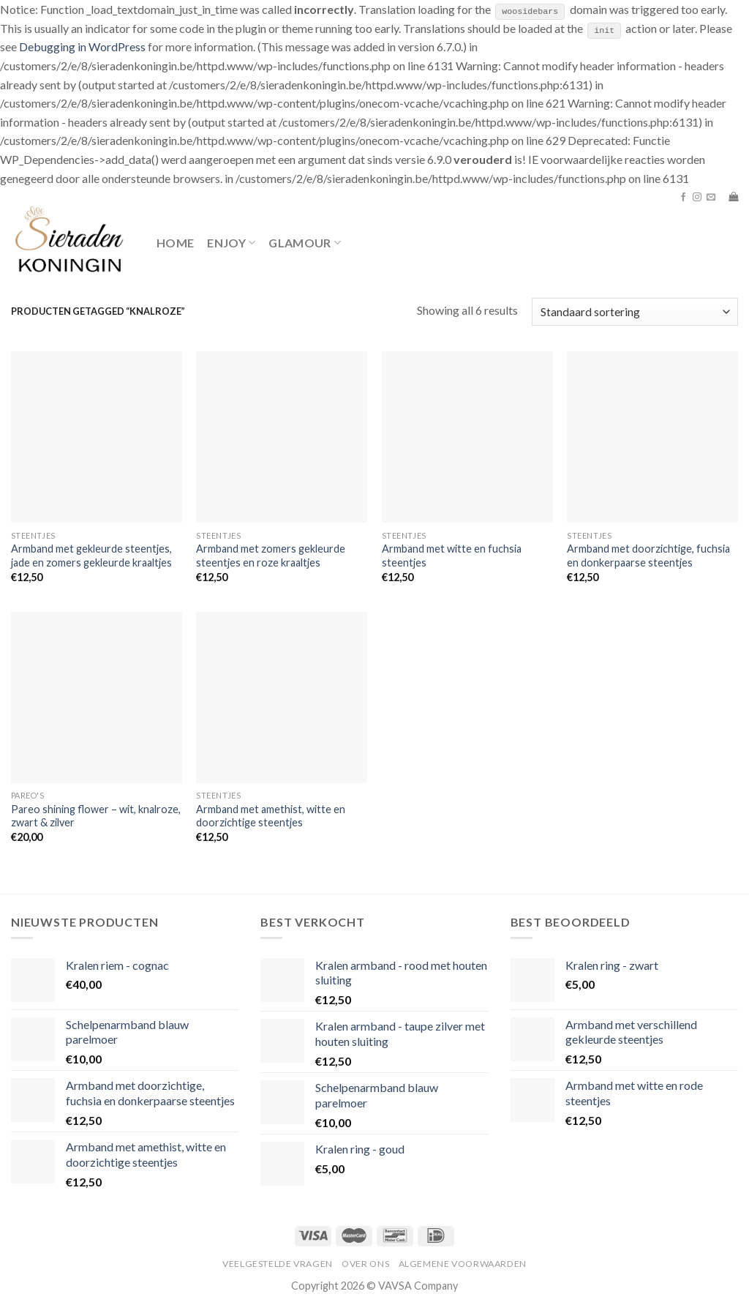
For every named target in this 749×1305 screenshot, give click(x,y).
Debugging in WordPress (82, 46)
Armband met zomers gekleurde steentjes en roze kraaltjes (270, 555)
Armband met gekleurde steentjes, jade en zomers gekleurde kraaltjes (91, 555)
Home (175, 242)
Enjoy (231, 242)
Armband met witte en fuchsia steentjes (452, 555)
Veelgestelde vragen (277, 1263)
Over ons (365, 1263)
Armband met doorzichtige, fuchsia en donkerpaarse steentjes (648, 555)
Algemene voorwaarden (463, 1263)
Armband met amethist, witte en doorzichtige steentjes (270, 815)
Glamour (304, 242)
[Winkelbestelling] (635, 311)
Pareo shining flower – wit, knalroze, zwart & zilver (96, 815)
